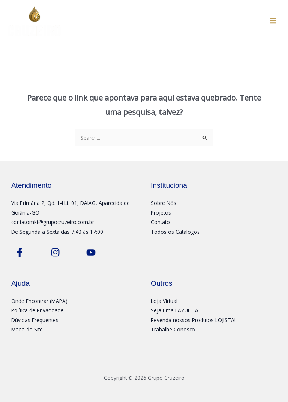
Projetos (161, 212)
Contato (160, 222)
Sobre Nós (163, 202)
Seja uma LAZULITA (174, 310)
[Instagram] (55, 252)
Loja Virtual (164, 300)
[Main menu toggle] (273, 20)
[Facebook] (19, 252)
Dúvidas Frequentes (34, 320)
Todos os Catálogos (175, 231)
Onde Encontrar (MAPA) (39, 300)
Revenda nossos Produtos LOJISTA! (193, 320)
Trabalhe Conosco (173, 329)
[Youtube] (90, 252)
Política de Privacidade (37, 310)
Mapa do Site (27, 329)
